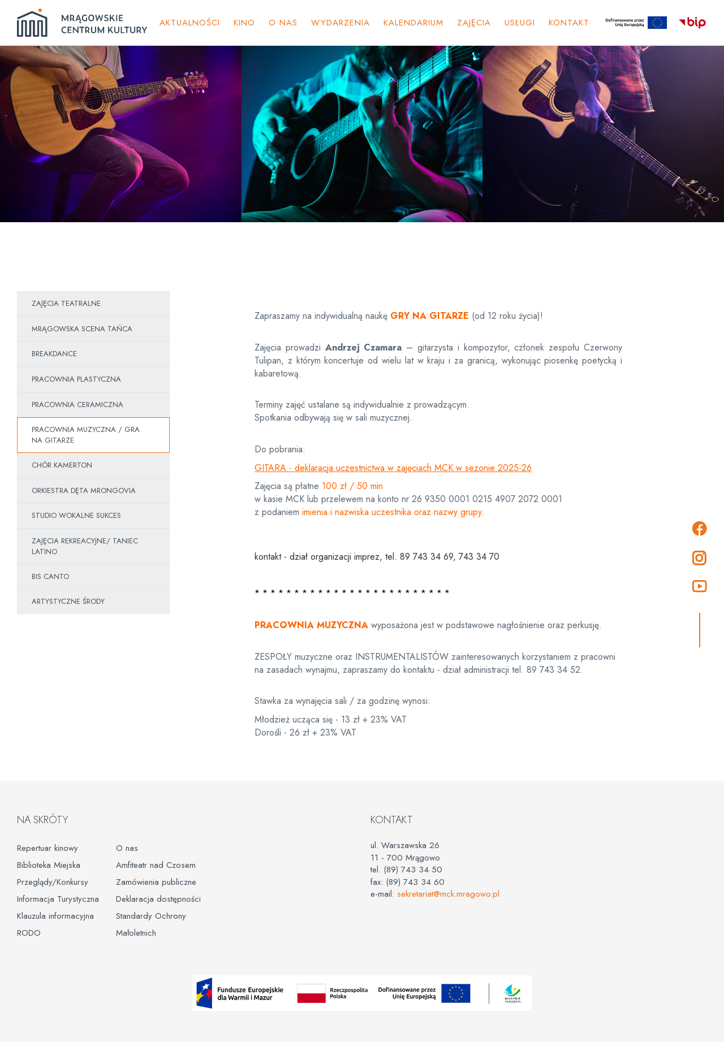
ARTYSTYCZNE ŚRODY (68, 601)
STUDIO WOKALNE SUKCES (76, 515)
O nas (127, 848)
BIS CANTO (50, 576)
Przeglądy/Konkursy (52, 882)
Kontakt (569, 22)
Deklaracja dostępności (158, 899)
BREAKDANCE (54, 353)
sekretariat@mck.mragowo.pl (448, 894)
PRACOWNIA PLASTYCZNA (76, 379)
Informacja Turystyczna (58, 899)
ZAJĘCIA (474, 22)
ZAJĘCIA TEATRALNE (66, 303)
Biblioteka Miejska (48, 865)
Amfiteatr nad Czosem (156, 865)
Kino (244, 22)
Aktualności (190, 22)
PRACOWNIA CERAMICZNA (77, 404)
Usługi (520, 22)
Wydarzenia (340, 22)
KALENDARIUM (413, 22)
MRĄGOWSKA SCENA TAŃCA (82, 328)
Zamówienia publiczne (156, 882)
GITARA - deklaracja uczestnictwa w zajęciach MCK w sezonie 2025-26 (393, 467)
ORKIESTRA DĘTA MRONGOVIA (84, 490)
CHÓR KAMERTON (62, 465)
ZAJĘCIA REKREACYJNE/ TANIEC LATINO (85, 546)
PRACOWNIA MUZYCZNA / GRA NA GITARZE (86, 435)
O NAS (283, 22)
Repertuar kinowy (47, 848)
